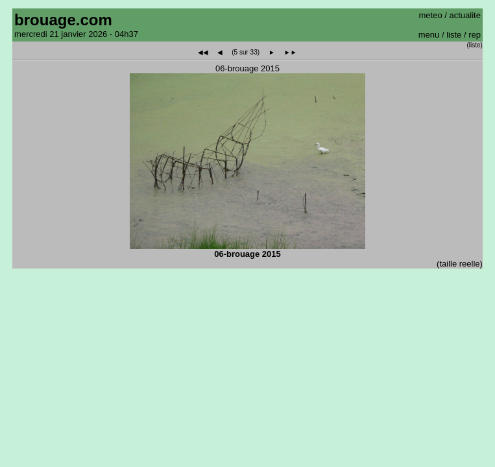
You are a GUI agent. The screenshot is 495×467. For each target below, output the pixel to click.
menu (429, 35)
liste (453, 35)
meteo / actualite (450, 15)
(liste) (474, 45)
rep (474, 35)
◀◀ (203, 52)
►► (290, 52)
